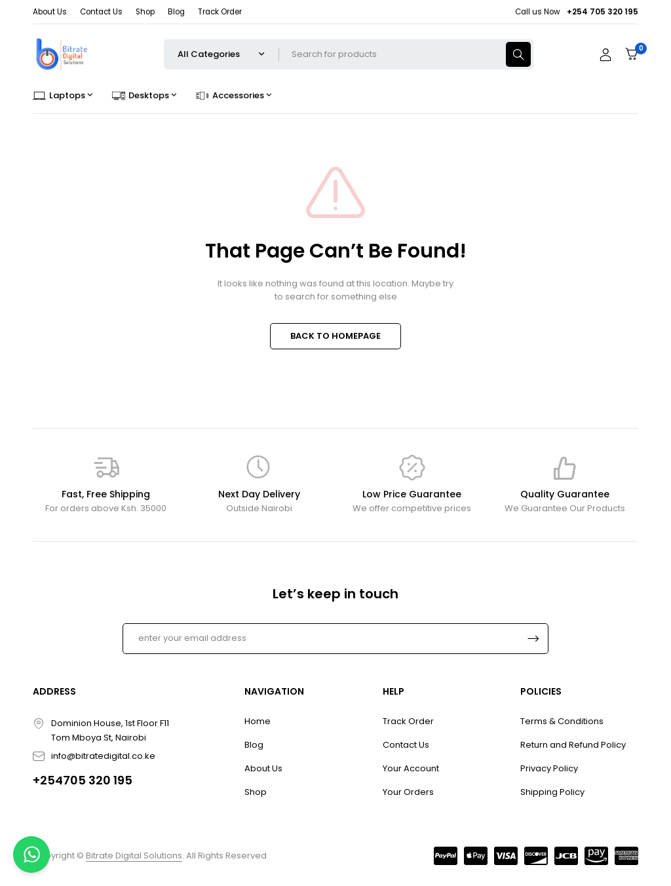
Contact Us (101, 12)
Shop (145, 12)
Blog (176, 12)
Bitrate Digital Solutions (134, 855)
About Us (50, 12)
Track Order (220, 12)
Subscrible (533, 638)
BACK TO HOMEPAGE (335, 336)
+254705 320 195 (82, 780)
